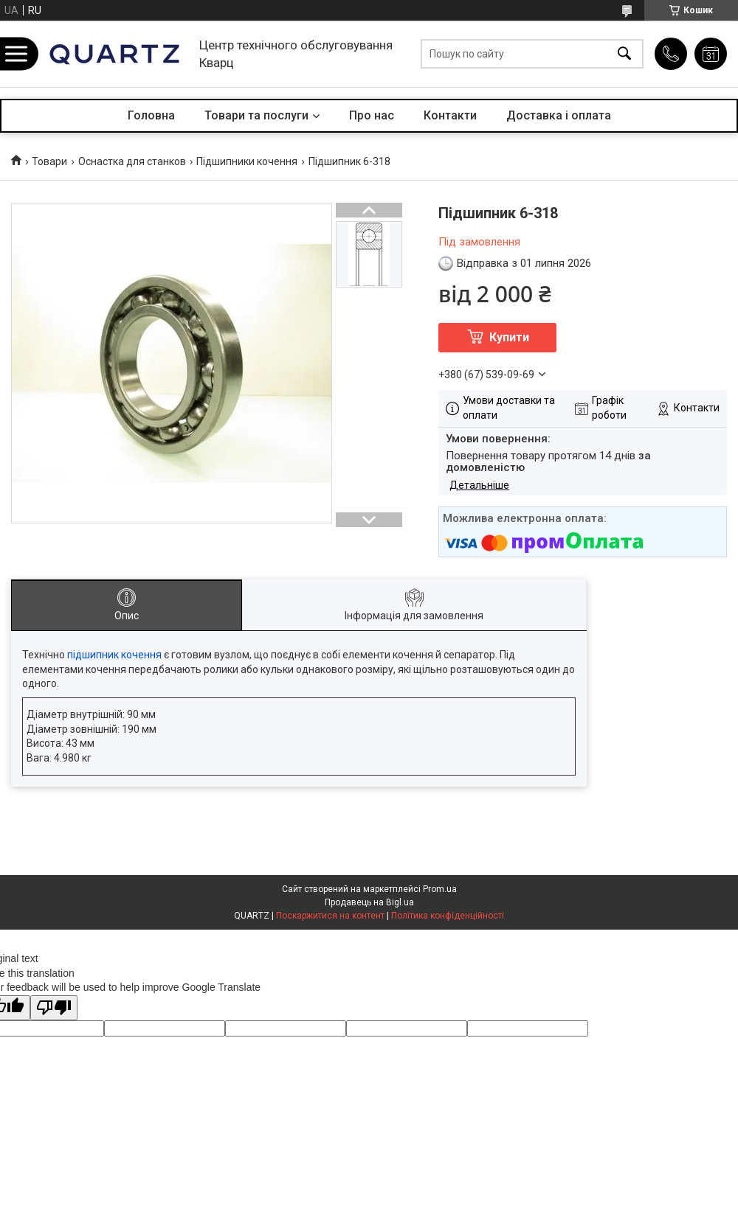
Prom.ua (440, 889)
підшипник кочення (114, 655)
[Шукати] (624, 54)
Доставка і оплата (558, 115)
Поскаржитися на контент (330, 915)
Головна (151, 115)
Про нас (371, 115)
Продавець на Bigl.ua (369, 902)
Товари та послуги (256, 115)
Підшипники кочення (246, 161)
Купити (509, 337)
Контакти (450, 115)
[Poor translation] (53, 1008)
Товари (49, 161)
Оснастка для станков (132, 161)
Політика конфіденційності (447, 915)
